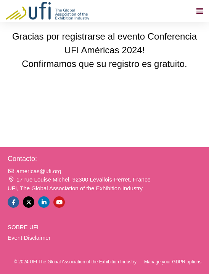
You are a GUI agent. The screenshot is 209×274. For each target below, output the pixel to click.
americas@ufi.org (34, 171)
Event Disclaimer (29, 237)
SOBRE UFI (23, 227)
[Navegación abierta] (199, 11)
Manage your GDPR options (172, 261)
